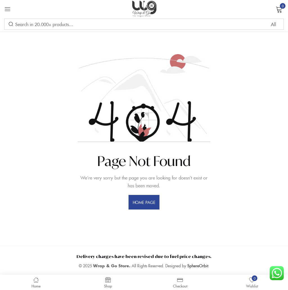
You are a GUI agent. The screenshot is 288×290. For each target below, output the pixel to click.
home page (144, 202)
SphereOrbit (197, 265)
